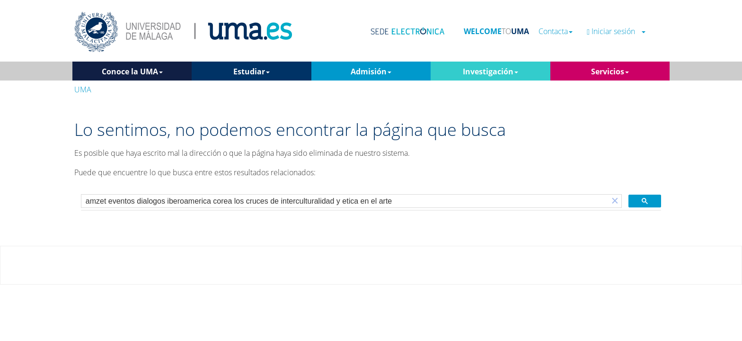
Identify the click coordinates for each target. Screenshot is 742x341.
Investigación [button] (490, 71)
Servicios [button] (610, 71)
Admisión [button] (371, 71)
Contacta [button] (556, 31)
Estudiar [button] (251, 71)
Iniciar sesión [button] (616, 31)
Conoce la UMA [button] (132, 71)
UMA (82, 89)
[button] (614, 201)
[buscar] (345, 201)
